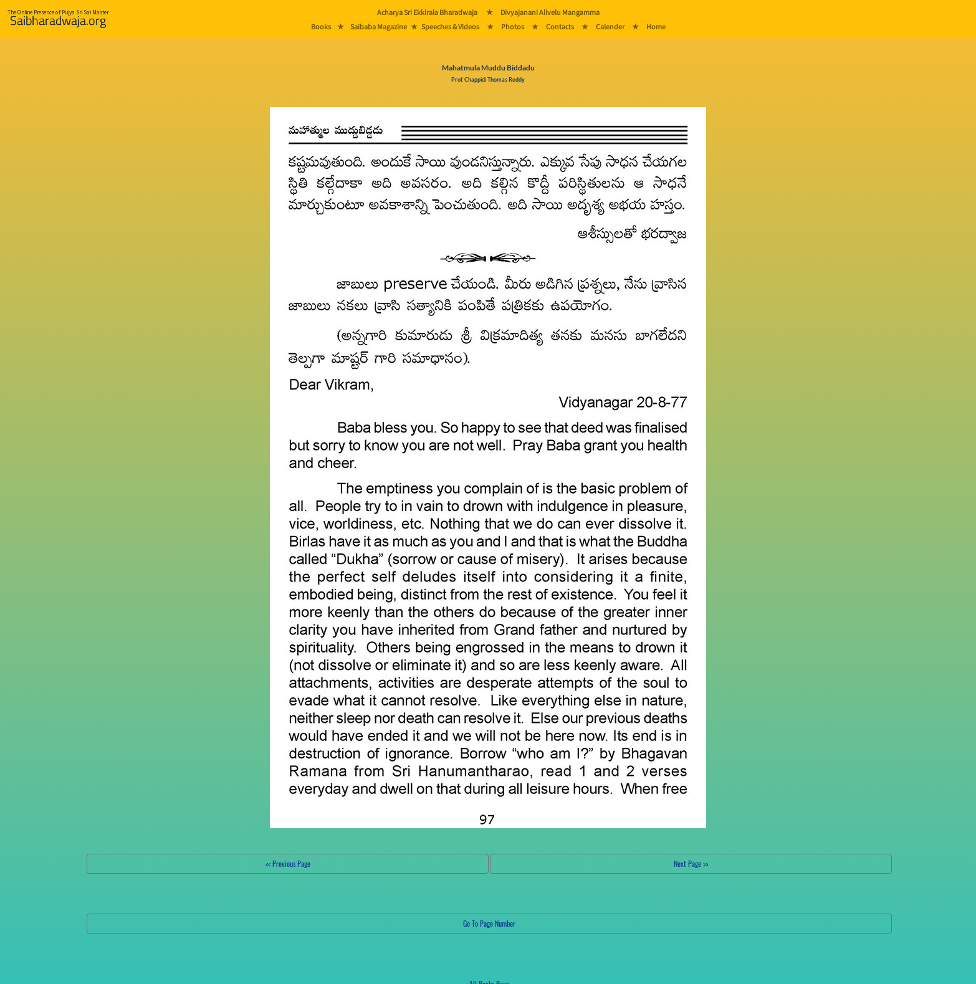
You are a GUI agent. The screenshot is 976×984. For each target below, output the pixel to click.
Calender (610, 26)
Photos (512, 26)
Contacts (560, 26)
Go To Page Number (489, 923)
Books (321, 26)
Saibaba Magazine (378, 26)
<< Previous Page (288, 863)
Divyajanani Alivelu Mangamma (550, 12)
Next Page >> (691, 863)
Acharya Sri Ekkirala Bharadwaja (427, 12)
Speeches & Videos (450, 26)
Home (656, 26)
